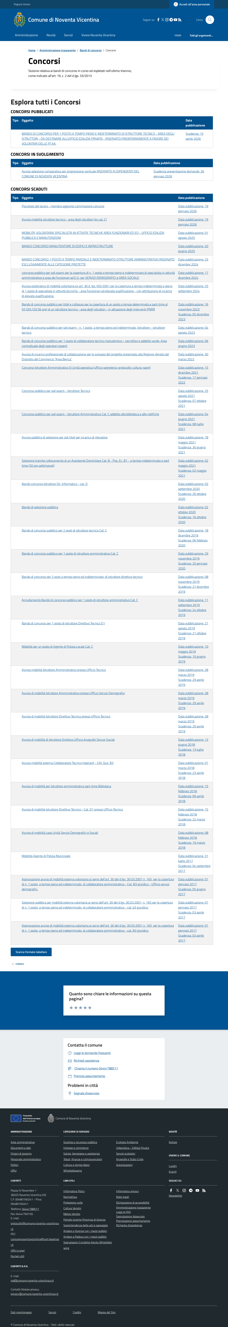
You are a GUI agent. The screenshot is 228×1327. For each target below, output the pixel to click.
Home (31, 50)
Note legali (122, 1197)
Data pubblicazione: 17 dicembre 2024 (193, 275)
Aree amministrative (23, 1142)
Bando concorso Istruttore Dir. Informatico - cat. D (55, 483)
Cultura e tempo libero (76, 1165)
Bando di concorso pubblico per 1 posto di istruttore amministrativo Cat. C (70, 553)
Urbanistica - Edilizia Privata (132, 1148)
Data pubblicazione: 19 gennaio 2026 (193, 208)
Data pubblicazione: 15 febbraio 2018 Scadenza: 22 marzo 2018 (193, 817)
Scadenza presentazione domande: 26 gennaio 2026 (179, 174)
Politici (14, 1165)
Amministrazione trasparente (58, 50)
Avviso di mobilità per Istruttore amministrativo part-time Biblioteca (66, 786)
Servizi (68, 35)
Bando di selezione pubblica (40, 507)
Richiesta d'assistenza (129, 1225)
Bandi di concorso (91, 50)
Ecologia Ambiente (127, 1142)
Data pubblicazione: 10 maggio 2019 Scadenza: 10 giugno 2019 (193, 654)
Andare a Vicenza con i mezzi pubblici (85, 1231)
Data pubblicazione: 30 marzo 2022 (193, 357)
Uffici (14, 1170)
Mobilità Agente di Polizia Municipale (46, 856)
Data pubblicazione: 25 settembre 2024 (193, 288)
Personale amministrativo (26, 1159)
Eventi (173, 1171)
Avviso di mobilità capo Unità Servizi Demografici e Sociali (60, 832)
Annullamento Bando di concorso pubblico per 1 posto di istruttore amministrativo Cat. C (80, 600)
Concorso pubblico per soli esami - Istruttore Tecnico (56, 390)
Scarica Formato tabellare (31, 952)
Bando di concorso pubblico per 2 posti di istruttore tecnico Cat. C (64, 530)
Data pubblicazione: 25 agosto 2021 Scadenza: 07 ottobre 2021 (193, 398)
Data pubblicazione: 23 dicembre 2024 (193, 262)
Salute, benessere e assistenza (81, 1153)
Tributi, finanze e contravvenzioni (82, 1159)
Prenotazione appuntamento (133, 1221)
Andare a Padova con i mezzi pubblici (85, 1236)
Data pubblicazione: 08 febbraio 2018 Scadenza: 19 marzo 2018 (193, 840)
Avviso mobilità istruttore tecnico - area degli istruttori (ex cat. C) (64, 219)
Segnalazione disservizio (130, 1216)
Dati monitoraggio (21, 1312)
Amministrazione (26, 35)
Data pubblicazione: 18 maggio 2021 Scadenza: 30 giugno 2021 (193, 445)
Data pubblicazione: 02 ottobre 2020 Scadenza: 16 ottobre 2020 (193, 514)
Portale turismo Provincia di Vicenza (84, 1219)
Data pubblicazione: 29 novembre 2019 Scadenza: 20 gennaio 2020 (193, 561)
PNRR (178, 35)
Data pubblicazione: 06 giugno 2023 (193, 343)
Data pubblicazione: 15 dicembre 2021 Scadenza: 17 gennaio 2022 (193, 375)
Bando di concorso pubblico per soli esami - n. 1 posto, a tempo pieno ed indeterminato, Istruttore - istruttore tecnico (93, 330)
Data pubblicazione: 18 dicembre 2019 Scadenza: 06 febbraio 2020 (193, 538)
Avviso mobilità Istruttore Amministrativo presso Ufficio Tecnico (64, 669)
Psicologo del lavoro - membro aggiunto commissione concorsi (63, 206)
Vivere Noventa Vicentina (98, 35)
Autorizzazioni (124, 1165)
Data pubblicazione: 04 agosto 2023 (193, 330)
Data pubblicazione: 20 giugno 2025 (193, 248)
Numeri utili (17, 1256)
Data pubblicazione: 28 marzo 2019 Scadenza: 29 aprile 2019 (193, 677)
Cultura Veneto (72, 1208)
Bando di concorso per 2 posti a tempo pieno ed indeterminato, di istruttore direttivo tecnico (82, 576)
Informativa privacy (127, 1191)
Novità (50, 35)
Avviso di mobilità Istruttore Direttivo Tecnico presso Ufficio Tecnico (66, 716)
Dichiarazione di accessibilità (132, 1202)
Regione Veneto (22, 4)
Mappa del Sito (106, 1312)
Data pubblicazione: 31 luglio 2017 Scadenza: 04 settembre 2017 (194, 863)
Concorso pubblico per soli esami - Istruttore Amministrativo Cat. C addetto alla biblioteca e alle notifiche (90, 414)
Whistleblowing (72, 1170)
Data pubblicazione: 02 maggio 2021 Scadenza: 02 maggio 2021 (193, 468)
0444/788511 (30, 1209)
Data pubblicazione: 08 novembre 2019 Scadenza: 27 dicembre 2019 (193, 584)
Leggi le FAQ (123, 1212)
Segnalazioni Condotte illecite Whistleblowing (87, 1245)
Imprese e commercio (76, 1148)
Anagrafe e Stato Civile (129, 1159)
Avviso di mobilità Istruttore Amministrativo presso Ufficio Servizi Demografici (73, 693)
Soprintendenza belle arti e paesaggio (85, 1225)
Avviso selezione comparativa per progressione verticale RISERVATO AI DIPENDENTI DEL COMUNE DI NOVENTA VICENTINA (80, 174)
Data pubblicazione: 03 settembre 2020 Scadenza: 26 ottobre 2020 (193, 491)
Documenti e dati (21, 1148)
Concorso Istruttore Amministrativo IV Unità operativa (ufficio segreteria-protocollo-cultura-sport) (86, 367)
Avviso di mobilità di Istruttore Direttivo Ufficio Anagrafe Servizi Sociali (68, 739)
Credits (77, 1312)
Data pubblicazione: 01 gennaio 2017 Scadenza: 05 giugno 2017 (193, 887)
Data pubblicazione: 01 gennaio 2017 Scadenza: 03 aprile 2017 (193, 910)
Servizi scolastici (125, 1153)
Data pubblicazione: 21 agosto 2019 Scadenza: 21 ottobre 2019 (193, 631)
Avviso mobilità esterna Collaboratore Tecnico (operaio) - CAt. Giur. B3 (67, 762)
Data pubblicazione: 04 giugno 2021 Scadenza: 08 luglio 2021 (193, 421)
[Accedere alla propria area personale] (191, 4)
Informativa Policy (74, 1191)
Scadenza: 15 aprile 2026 (194, 136)
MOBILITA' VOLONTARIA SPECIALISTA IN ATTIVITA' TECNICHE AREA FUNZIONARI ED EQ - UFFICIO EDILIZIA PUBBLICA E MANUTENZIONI (93, 235)
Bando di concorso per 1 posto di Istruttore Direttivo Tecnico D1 (63, 623)
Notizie (173, 1142)
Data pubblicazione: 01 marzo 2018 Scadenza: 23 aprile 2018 (193, 770)
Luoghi (173, 1166)
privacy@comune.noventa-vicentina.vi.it (34, 1294)
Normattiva (70, 1197)
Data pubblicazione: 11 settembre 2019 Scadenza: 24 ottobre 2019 (193, 607)
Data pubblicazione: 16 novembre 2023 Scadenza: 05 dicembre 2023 (193, 312)
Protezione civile (73, 1202)
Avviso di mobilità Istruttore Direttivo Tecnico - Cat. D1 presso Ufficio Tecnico (72, 809)
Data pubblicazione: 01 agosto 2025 (193, 235)
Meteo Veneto (71, 1214)
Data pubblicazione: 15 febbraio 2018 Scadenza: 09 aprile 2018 (193, 793)
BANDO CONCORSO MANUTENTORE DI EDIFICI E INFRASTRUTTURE (67, 246)
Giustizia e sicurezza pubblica (80, 1142)
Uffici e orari (18, 1250)
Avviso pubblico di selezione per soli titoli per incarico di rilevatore (65, 437)
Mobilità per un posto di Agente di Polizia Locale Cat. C (57, 646)
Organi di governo (21, 1153)
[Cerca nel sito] (208, 19)
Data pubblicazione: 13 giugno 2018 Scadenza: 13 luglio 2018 (193, 747)
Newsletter (175, 1195)
